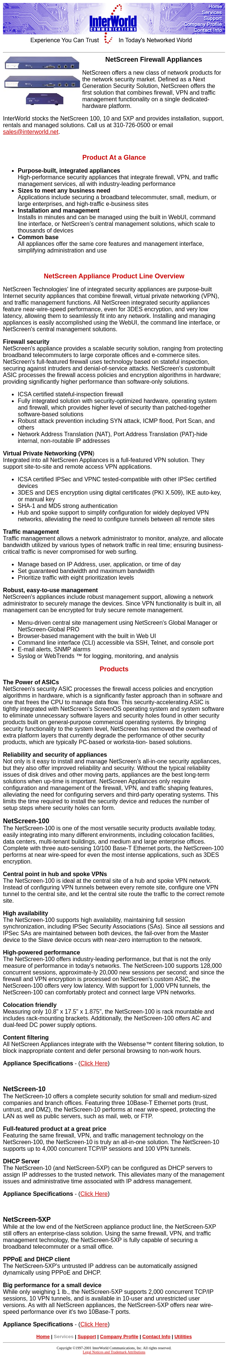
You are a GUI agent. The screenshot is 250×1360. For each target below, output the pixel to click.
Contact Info (156, 1336)
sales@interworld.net (31, 132)
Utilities (183, 1336)
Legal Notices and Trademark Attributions (114, 1352)
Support (86, 1336)
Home (43, 1336)
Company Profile (119, 1336)
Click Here (94, 1063)
